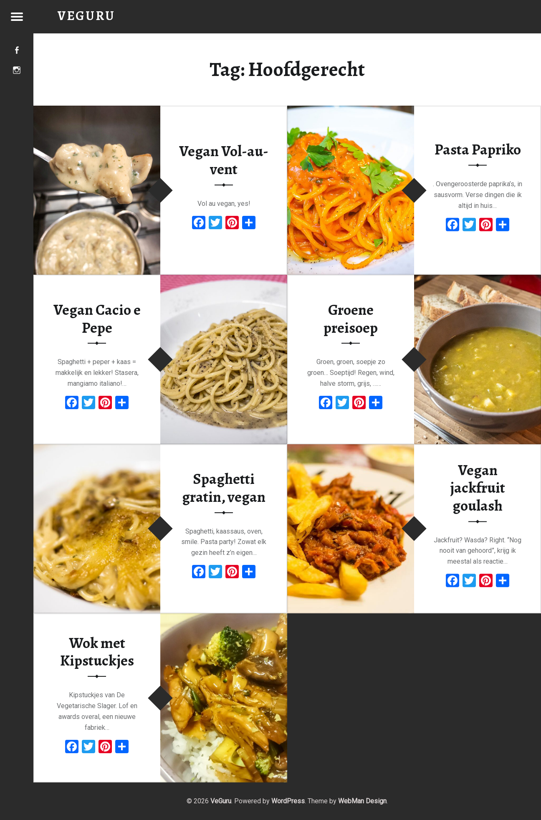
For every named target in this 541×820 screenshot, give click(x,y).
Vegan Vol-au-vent (223, 161)
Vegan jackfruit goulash (477, 488)
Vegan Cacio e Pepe (97, 319)
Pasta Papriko (478, 149)
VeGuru (220, 801)
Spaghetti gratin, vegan (223, 488)
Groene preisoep (351, 319)
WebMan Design (362, 801)
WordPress (288, 801)
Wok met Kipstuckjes (97, 652)
